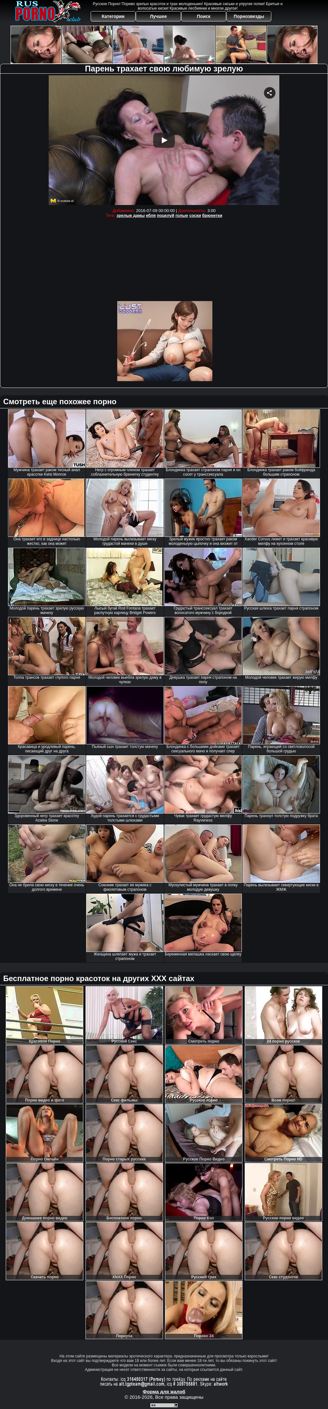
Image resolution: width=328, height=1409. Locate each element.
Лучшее (158, 16)
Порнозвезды (249, 16)
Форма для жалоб (164, 1391)
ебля (151, 215)
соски (195, 215)
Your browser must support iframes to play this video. (164, 140)
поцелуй (165, 215)
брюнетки (212, 215)
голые (182, 215)
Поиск (203, 16)
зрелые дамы (131, 215)
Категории (113, 16)
